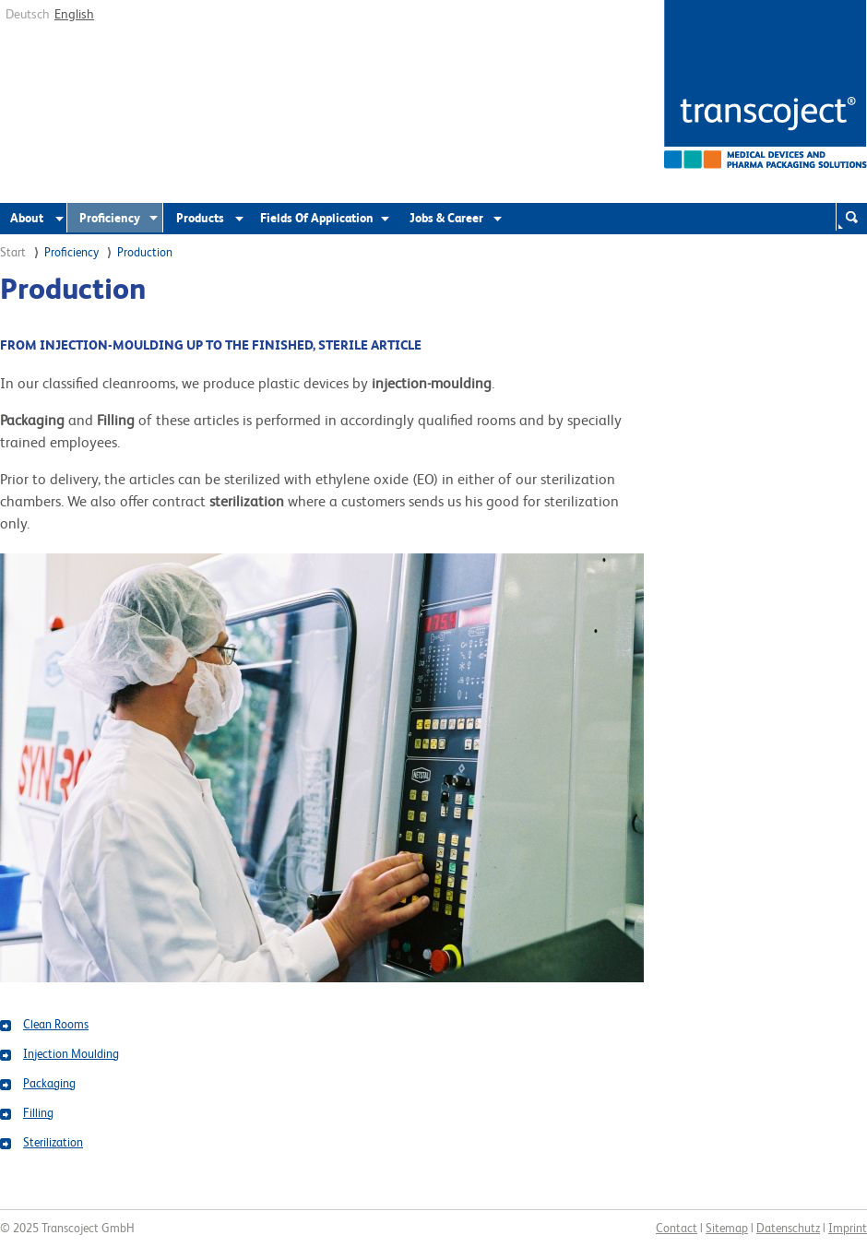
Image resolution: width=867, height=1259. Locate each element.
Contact (676, 1228)
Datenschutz (788, 1228)
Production (144, 252)
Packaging (49, 1083)
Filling (38, 1113)
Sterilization (53, 1142)
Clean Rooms (56, 1024)
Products (200, 218)
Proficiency (109, 218)
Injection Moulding (71, 1054)
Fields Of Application (317, 218)
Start (13, 252)
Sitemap (727, 1228)
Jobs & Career (446, 218)
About (26, 218)
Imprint (847, 1228)
